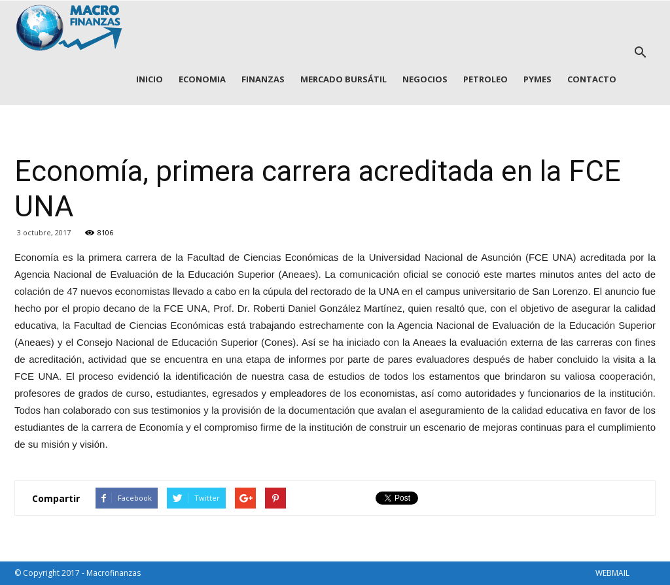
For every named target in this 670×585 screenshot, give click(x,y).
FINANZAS (263, 79)
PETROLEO (485, 79)
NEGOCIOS (425, 79)
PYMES (537, 79)
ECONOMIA (202, 79)
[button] (640, 53)
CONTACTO (591, 79)
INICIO (149, 79)
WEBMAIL (612, 572)
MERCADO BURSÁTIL (343, 79)
